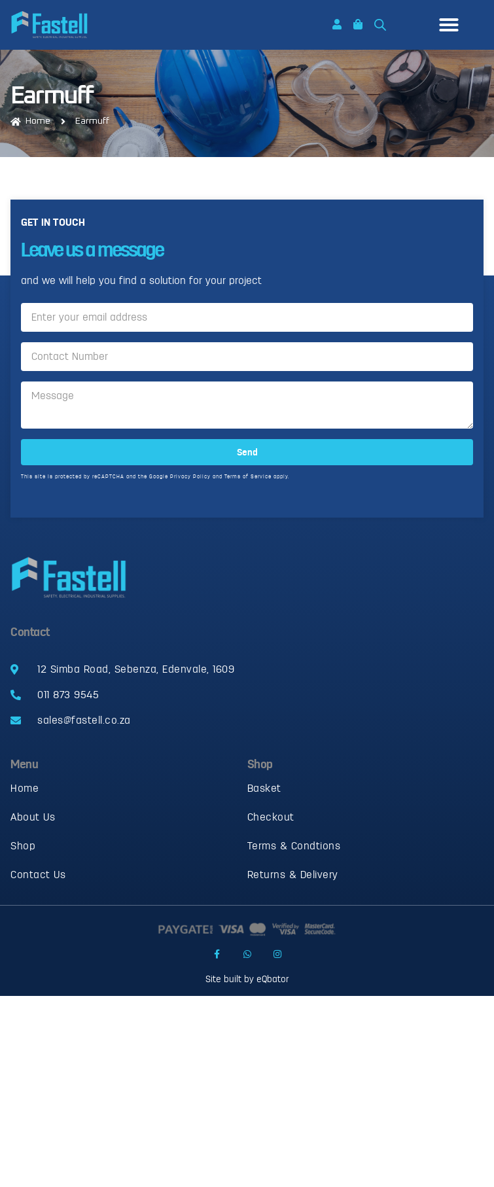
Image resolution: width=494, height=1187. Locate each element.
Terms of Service (248, 480)
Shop (22, 846)
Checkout (270, 817)
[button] (449, 25)
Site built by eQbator (247, 979)
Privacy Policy (190, 480)
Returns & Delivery (292, 875)
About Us (32, 817)
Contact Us (37, 875)
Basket (264, 788)
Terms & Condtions (294, 846)
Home (24, 788)
